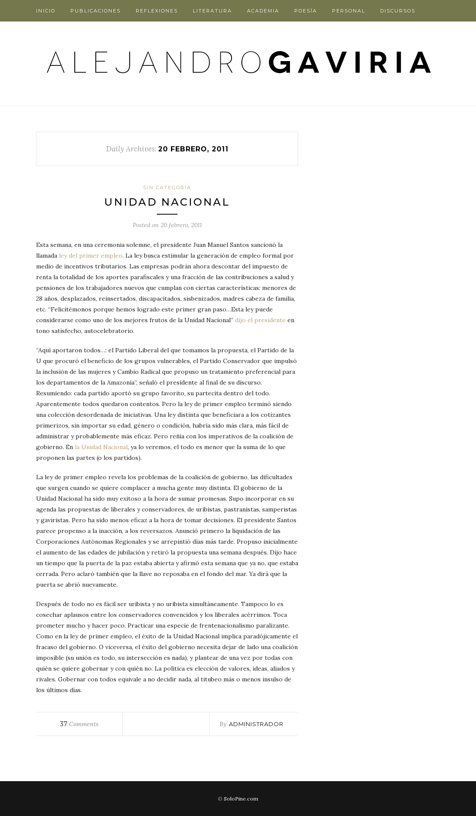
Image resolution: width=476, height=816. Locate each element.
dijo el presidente (260, 320)
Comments (79, 724)
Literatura (212, 11)
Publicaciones (95, 11)
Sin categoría (167, 188)
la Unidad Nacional (101, 447)
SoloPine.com (241, 798)
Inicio (45, 11)
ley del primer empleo (90, 255)
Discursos (397, 11)
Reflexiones (157, 11)
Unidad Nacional (167, 202)
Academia (263, 11)
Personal (348, 11)
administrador (256, 724)
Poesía (305, 11)
